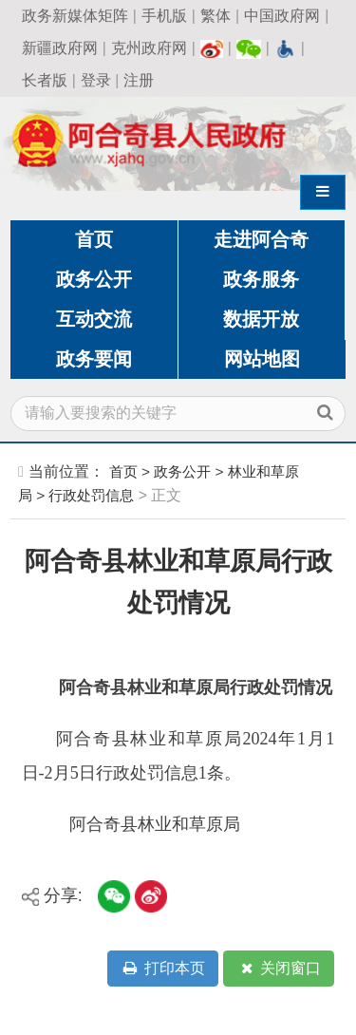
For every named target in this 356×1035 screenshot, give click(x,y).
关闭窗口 (279, 969)
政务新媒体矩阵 (75, 16)
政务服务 (261, 279)
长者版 (44, 80)
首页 (94, 239)
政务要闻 (94, 358)
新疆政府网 (60, 48)
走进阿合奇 (261, 239)
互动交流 (94, 319)
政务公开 (94, 279)
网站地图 (262, 358)
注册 (138, 80)
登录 (96, 80)
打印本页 (162, 969)
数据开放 (261, 319)
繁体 (215, 16)
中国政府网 (282, 16)
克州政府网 (149, 48)
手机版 (164, 16)
